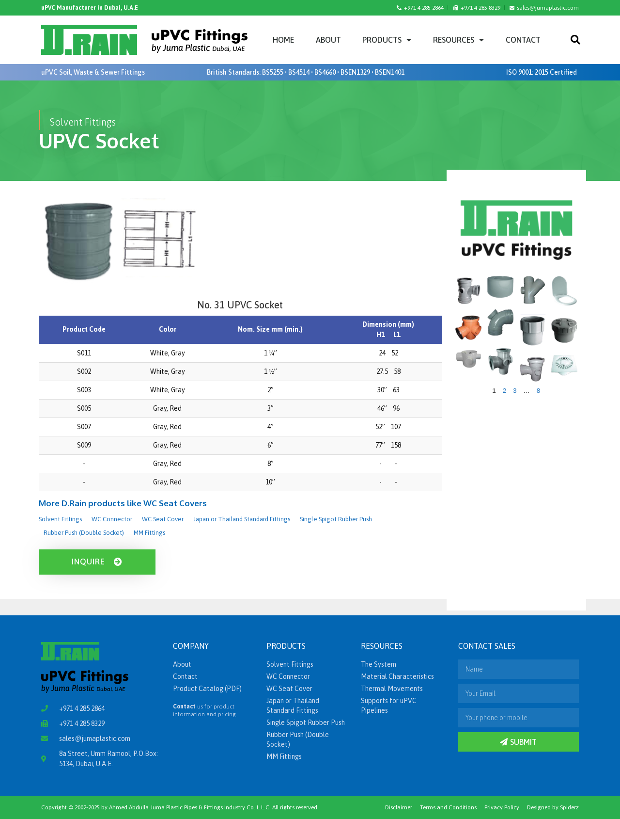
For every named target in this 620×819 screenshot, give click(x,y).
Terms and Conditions (448, 807)
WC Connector (112, 519)
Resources (458, 39)
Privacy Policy (501, 807)
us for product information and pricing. (205, 710)
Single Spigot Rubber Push (336, 519)
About (328, 39)
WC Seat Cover (163, 519)
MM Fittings (149, 532)
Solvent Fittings (60, 519)
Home (283, 39)
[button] (575, 39)
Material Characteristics (397, 676)
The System (378, 664)
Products (386, 39)
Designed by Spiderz (553, 807)
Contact (523, 39)
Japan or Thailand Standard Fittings (241, 519)
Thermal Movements (392, 688)
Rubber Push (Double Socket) (84, 532)
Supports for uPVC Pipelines (389, 705)
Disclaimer (398, 807)
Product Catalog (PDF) (207, 688)
